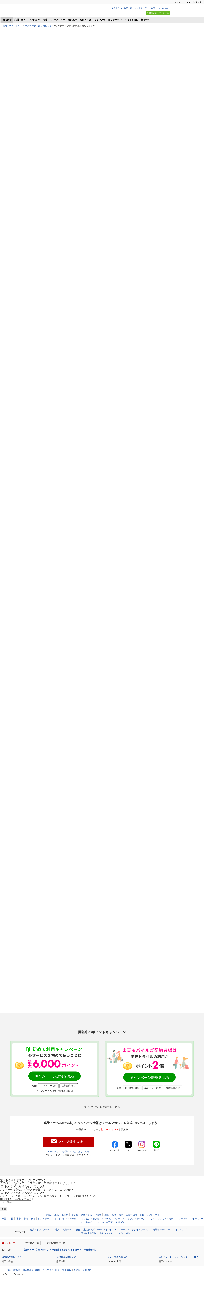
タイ (33, 1232)
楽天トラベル (19, 11)
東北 (56, 1228)
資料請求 (87, 1283)
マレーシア (119, 1232)
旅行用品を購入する (66, 1270)
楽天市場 (197, 2)
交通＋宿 (18, 19)
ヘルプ (152, 8)
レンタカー (34, 19)
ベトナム (106, 1232)
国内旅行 (7, 19)
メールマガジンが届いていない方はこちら (68, 1164)
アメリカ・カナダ (166, 1232)
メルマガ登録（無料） (72, 1154)
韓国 (4, 1232)
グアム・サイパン (136, 1232)
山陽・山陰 (131, 1228)
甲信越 (98, 1228)
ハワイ (151, 1232)
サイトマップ (140, 8)
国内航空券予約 (88, 1247)
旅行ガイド (146, 19)
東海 (114, 1228)
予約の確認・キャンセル (158, 13)
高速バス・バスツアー (54, 19)
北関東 (65, 1228)
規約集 (76, 1283)
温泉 (57, 1243)
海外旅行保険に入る (12, 1270)
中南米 (89, 1236)
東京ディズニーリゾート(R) (97, 1243)
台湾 (26, 1232)
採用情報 (66, 1283)
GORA (187, 2)
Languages (163, 8)
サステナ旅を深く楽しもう (38, 25)
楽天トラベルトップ (12, 25)
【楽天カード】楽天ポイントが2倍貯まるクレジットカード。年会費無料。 (60, 1263)
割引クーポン (115, 19)
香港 (18, 1232)
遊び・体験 (85, 19)
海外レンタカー (107, 1247)
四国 (142, 1228)
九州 (149, 1228)
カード (178, 2)
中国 (11, 1232)
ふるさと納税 (131, 19)
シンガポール (44, 1232)
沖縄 (157, 1228)
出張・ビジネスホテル (41, 1243)
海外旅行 (72, 19)
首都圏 (74, 1228)
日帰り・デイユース (163, 1243)
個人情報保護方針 (31, 1283)
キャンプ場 (99, 19)
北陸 (106, 1228)
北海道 (48, 1228)
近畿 (121, 1228)
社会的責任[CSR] (51, 1283)
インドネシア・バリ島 (65, 1232)
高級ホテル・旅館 (71, 1243)
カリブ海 (120, 1236)
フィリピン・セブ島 (89, 1232)
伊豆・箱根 (86, 1228)
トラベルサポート (127, 1247)
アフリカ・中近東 (104, 1236)
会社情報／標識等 (11, 1283)
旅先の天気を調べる (117, 1270)
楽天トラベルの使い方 (122, 8)
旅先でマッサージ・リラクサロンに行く (178, 1270)
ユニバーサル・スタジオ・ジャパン (131, 1243)
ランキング (181, 1243)
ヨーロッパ (183, 1232)
